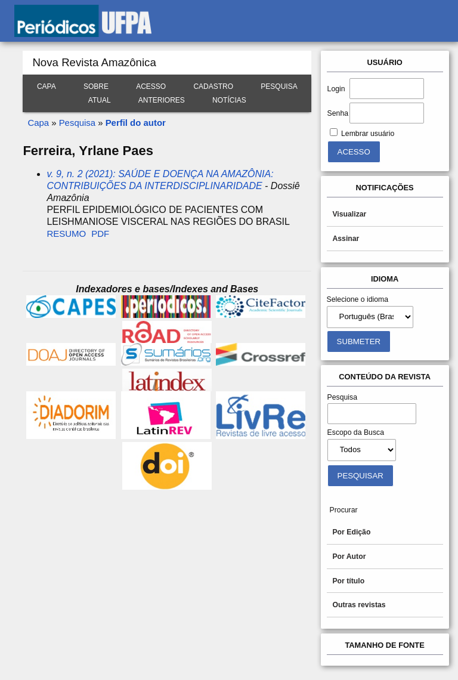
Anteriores (161, 100)
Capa (46, 86)
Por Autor (349, 556)
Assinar (345, 238)
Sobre (96, 86)
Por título (348, 581)
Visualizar (349, 214)
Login (336, 89)
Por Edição (351, 532)
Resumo (66, 233)
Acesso (151, 86)
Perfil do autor (136, 123)
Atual (99, 100)
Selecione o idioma (358, 299)
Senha (337, 113)
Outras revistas (358, 605)
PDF (100, 233)
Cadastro (213, 86)
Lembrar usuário (367, 133)
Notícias (229, 100)
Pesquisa (279, 86)
